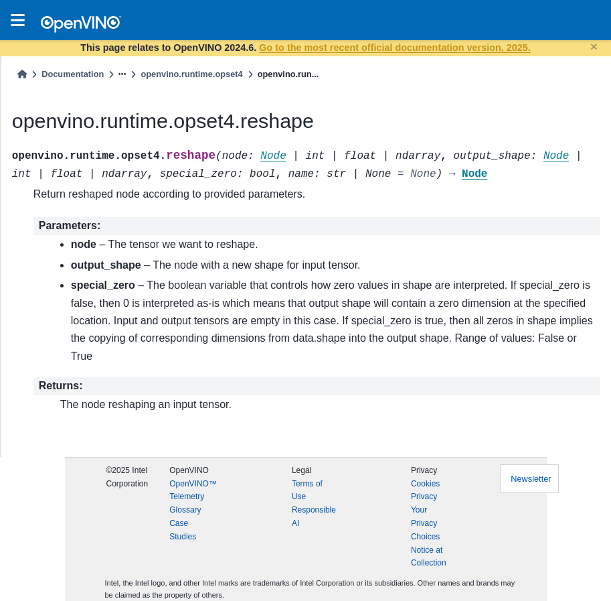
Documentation (72, 74)
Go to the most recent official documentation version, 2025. (394, 47)
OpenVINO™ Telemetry (193, 490)
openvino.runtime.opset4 (191, 74)
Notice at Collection (428, 556)
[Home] (22, 74)
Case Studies (182, 530)
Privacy (424, 496)
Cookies (425, 483)
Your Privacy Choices (425, 523)
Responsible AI (314, 516)
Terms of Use (307, 490)
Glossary (185, 510)
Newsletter (531, 479)
